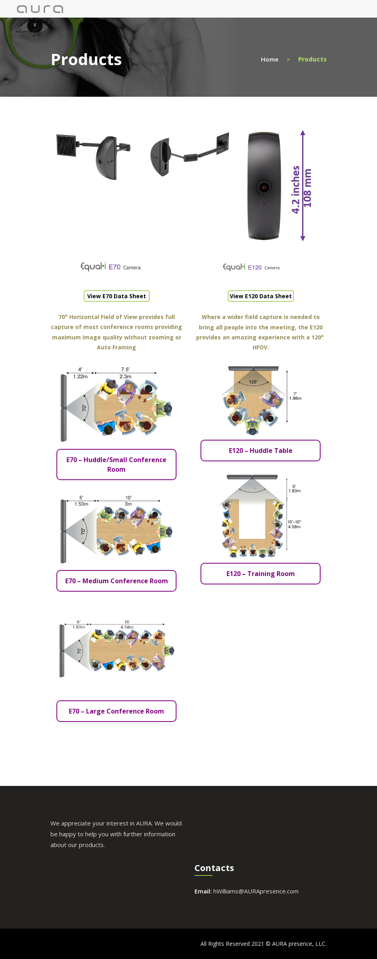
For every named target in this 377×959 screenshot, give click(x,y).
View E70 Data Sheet (116, 296)
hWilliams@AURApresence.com (256, 891)
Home (270, 59)
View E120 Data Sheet (261, 296)
